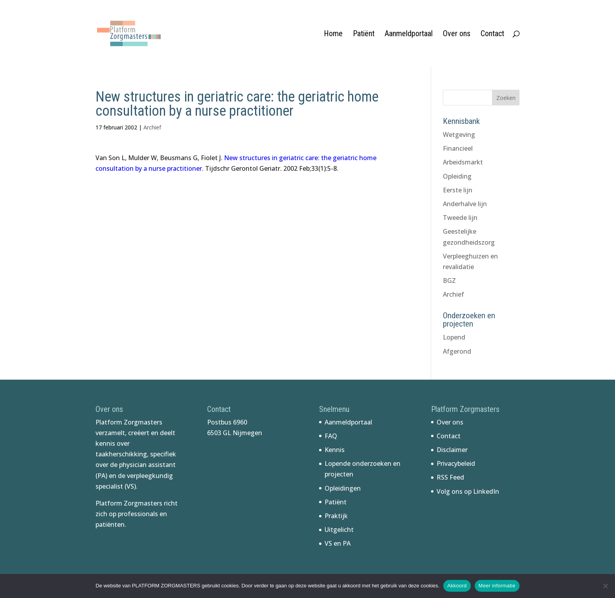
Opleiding (457, 176)
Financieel (458, 148)
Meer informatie (497, 586)
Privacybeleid (456, 463)
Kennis (335, 449)
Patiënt (364, 34)
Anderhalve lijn (465, 203)
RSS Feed (450, 477)
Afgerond (457, 351)
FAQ (331, 436)
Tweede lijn (460, 217)
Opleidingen (343, 488)
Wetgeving (459, 134)
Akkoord (456, 586)
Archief (152, 127)
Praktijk (336, 515)
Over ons (456, 34)
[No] (605, 586)
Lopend (454, 337)
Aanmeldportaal (409, 34)
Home (333, 34)
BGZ (449, 280)
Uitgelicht (339, 529)
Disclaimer (452, 449)
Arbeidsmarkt (463, 162)
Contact (492, 34)
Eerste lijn (457, 190)
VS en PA (338, 543)
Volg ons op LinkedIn (468, 491)
